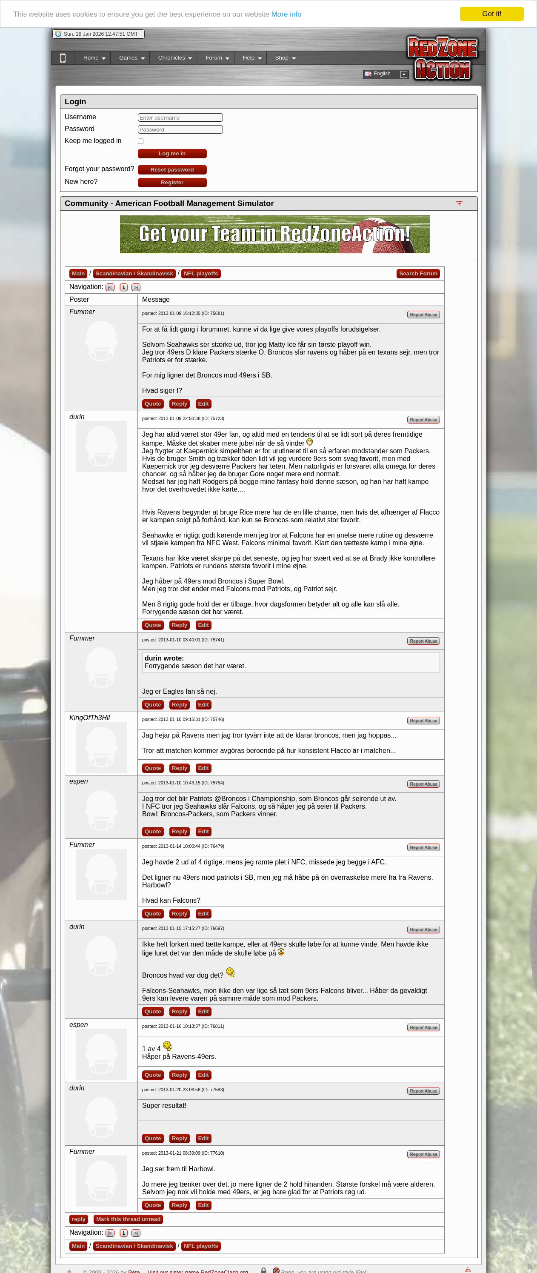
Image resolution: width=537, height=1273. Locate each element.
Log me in (172, 153)
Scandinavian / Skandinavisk (134, 273)
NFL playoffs (201, 273)
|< (110, 287)
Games (127, 59)
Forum (213, 59)
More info (286, 14)
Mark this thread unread (128, 1219)
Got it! (491, 14)
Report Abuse (423, 314)
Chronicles (170, 59)
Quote (153, 403)
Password (79, 128)
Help (248, 59)
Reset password (172, 169)
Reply (179, 403)
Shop (281, 59)
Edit (203, 403)
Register (172, 182)
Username (80, 116)
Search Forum (418, 273)
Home (90, 59)
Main (78, 273)
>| (136, 287)
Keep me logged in (93, 140)
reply (79, 1219)
